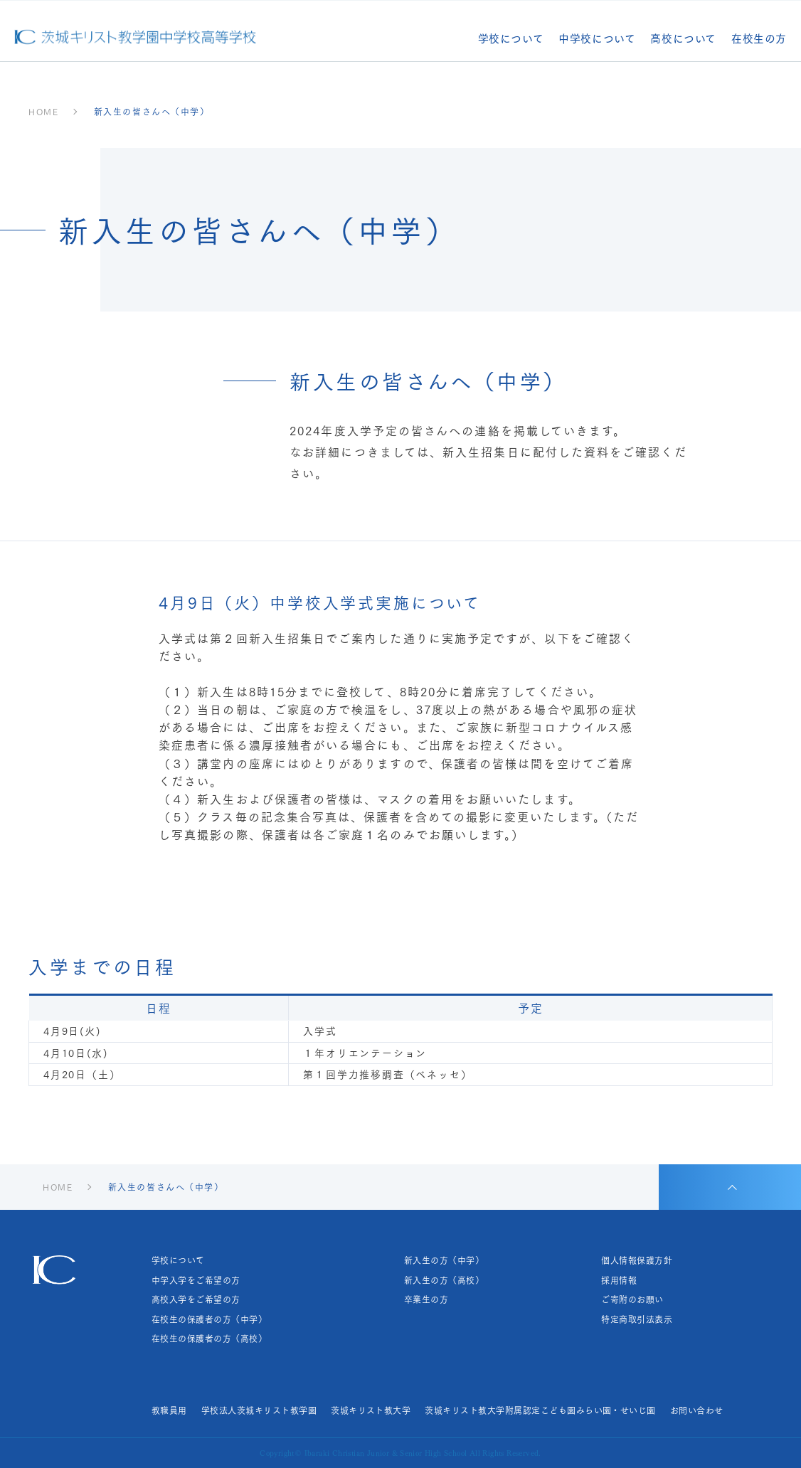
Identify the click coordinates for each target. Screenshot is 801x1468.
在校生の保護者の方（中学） (209, 1319)
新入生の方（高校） (444, 1280)
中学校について (596, 39)
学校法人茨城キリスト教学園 (259, 1410)
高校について (683, 39)
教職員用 (169, 1410)
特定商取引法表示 (636, 1319)
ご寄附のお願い (632, 1299)
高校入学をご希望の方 (196, 1299)
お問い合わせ (696, 1410)
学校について (511, 39)
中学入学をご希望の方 (196, 1280)
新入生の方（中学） (444, 1260)
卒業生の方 (426, 1299)
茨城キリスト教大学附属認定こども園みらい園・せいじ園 (540, 1410)
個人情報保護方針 (636, 1260)
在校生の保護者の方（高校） (209, 1339)
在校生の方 (759, 39)
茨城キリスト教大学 (370, 1410)
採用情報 (619, 1280)
